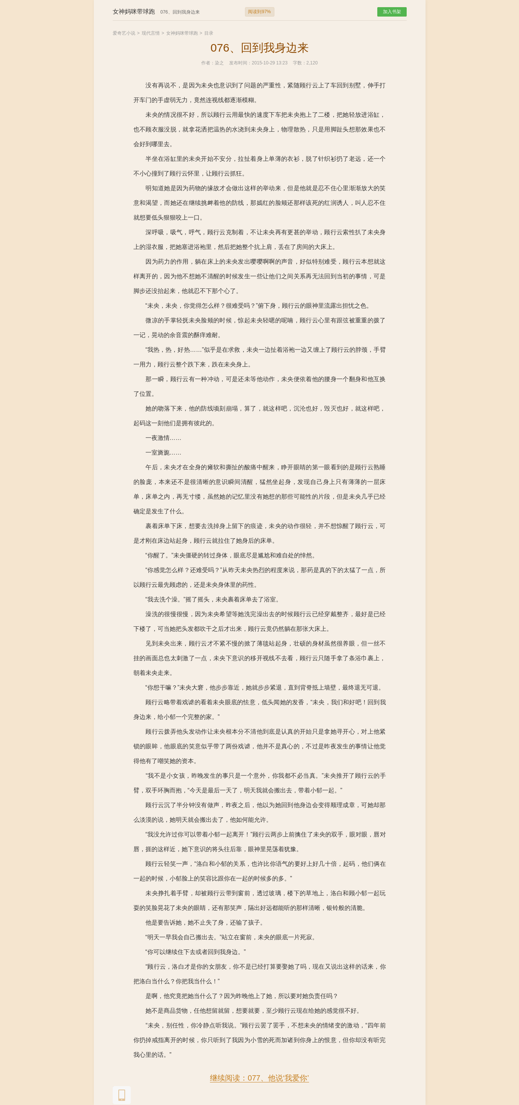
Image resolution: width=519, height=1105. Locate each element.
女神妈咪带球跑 (182, 33)
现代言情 (151, 33)
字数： (299, 63)
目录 (208, 33)
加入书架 (392, 11)
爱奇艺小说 (124, 33)
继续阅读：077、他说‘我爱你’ (259, 1078)
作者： (208, 63)
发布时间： (240, 63)
